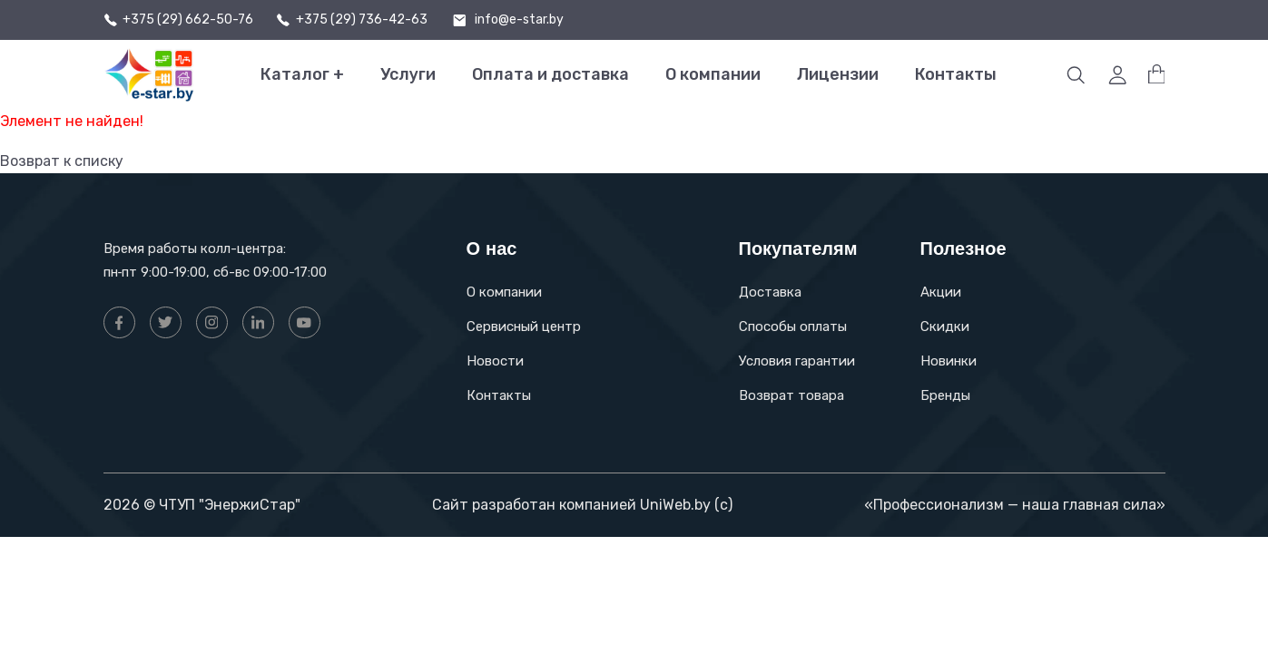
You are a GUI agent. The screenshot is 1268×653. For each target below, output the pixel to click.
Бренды (945, 395)
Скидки (944, 326)
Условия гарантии (797, 361)
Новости (495, 361)
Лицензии (838, 74)
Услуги (408, 74)
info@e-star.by (519, 20)
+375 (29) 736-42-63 (362, 20)
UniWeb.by (675, 504)
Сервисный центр (524, 326)
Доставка (770, 292)
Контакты (956, 74)
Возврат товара (791, 395)
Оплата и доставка (550, 74)
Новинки (948, 361)
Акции (940, 292)
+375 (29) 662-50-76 (188, 20)
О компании (713, 74)
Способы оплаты (793, 326)
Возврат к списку (61, 161)
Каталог (302, 75)
